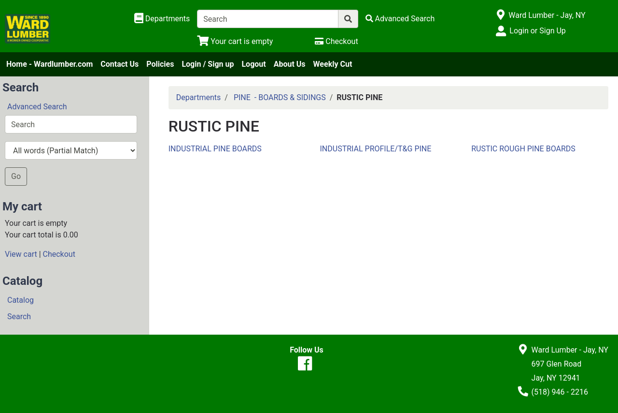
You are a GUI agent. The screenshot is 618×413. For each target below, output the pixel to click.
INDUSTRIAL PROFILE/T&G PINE (375, 148)
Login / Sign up (208, 64)
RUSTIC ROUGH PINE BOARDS (523, 148)
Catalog (20, 300)
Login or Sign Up (537, 30)
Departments (198, 97)
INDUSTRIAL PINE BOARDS (215, 148)
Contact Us (119, 64)
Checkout (59, 254)
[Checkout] (336, 41)
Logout (253, 64)
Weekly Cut (332, 64)
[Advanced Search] (400, 18)
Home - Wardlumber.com (49, 64)
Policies (160, 64)
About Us (290, 64)
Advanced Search (37, 106)
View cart (21, 254)
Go (16, 176)
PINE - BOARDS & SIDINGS (280, 97)
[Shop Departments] (162, 19)
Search (19, 316)
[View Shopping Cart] (235, 41)
